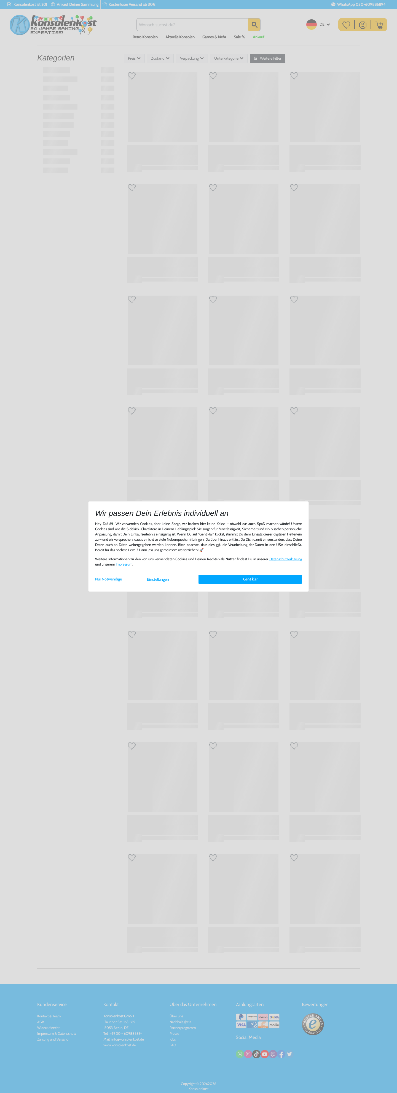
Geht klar (250, 579)
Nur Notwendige (108, 579)
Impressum (124, 564)
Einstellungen (158, 579)
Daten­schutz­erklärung (285, 559)
